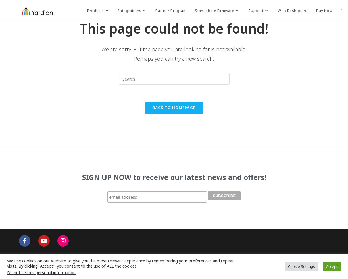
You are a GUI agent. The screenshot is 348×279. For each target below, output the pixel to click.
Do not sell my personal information (41, 272)
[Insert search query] (174, 79)
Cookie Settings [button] (301, 266)
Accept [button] (331, 266)
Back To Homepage (174, 107)
